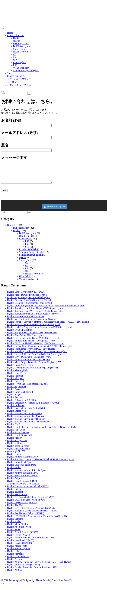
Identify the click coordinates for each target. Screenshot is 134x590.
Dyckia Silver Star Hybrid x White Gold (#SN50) (31, 512)
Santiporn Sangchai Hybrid (26, 70)
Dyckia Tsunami (15, 496)
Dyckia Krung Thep (16, 377)
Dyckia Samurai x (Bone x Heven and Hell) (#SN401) (33, 515)
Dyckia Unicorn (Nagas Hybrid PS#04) (26, 504)
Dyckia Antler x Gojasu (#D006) (23, 477)
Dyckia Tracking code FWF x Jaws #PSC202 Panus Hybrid (35, 315)
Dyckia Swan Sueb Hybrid (20, 396)
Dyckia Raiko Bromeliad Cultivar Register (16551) (31, 542)
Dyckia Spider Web (16, 415)
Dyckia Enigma (14, 482)
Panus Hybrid (19, 62)
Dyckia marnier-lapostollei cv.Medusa (25, 420)
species (16, 41)
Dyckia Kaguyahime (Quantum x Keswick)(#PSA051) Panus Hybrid (40, 350)
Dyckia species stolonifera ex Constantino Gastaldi (31, 323)
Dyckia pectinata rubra (18, 450)
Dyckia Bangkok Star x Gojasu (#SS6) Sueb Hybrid (32, 337)
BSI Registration (21, 43)
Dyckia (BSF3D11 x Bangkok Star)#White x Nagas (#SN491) (37, 520)
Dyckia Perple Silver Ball (19, 439)
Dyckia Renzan (14, 402)
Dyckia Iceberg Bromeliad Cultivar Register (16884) (32, 372)
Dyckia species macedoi (18, 453)
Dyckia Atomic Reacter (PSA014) (23, 569)
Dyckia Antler (14, 472)
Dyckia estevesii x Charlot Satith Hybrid (27, 412)
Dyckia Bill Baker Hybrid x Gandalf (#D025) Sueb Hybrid (35, 348)
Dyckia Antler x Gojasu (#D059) (23, 461)
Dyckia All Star (14, 574)
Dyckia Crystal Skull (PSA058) (22, 507)
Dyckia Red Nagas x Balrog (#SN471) (25, 518)
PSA (15, 65)
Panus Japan (15, 584)
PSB (27, 248)
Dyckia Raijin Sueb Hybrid (20, 369)
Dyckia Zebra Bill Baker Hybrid (22, 480)
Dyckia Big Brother (16, 391)
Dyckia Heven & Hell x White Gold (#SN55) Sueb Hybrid (35, 358)
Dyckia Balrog (14, 493)
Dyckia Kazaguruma (17, 445)
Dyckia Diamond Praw (18, 561)
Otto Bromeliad (26, 240)
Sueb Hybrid (19, 49)
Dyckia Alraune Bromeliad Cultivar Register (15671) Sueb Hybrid (39, 566)
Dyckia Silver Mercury (18, 437)
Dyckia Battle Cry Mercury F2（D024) (26, 296)
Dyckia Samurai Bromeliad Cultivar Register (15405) (32, 318)
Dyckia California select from (21, 469)
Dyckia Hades (14, 526)
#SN (15, 59)
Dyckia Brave (13, 534)
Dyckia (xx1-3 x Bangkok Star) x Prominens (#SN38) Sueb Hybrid (39, 331)
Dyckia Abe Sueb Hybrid (19, 531)
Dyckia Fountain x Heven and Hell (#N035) (28, 491)
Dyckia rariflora (15, 447)
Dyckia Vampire (15, 523)
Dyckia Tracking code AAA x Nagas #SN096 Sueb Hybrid (35, 312)
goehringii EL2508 (16, 455)
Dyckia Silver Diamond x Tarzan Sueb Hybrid (29, 361)
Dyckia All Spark (15, 383)
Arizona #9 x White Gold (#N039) (23, 488)
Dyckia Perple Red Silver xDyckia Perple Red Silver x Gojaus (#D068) (41, 431)
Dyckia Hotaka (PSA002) (19, 547)
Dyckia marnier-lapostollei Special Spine (27, 474)
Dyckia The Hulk (15, 509)
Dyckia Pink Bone (16, 434)
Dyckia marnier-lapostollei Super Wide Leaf (28, 426)
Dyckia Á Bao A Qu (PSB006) (21, 404)
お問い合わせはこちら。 (20, 85)
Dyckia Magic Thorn (17, 550)
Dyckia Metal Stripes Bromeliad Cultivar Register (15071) (35, 366)
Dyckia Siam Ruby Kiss (18, 553)
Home (10, 32)
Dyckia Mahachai (15, 558)
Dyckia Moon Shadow (18, 528)
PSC (27, 251)
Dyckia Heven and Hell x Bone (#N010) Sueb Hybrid (33, 342)
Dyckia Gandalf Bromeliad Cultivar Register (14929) (32, 572)
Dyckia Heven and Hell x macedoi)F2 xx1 (27, 388)
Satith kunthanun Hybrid (31, 259)
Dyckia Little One (16, 410)
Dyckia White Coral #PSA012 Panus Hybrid (28, 364)
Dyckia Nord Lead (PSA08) (20, 545)
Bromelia (11, 229)
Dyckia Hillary (14, 555)
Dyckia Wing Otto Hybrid (19, 334)
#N (14, 57)
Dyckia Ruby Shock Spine (19, 466)
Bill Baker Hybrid (22, 46)
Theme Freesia (43, 584)
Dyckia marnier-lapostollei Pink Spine (25, 321)
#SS (27, 275)
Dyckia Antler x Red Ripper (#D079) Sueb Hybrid (31, 345)
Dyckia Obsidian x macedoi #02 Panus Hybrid (29, 307)
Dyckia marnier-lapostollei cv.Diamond (26, 423)
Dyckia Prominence (16, 563)
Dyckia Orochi (14, 458)
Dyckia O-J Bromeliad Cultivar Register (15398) (30, 501)
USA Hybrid (25, 281)
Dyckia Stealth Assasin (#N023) (22, 536)
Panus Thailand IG (16, 76)
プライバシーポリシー (19, 78)
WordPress (69, 584)
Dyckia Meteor (14, 442)
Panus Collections (15, 35)
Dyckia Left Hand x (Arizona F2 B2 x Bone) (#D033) (33, 407)
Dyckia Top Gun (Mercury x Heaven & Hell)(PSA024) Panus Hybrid (40, 464)
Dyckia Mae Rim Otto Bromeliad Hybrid (27, 299)
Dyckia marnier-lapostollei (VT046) (24, 418)
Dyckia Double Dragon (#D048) (22, 485)
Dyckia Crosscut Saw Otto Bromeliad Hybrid (29, 304)
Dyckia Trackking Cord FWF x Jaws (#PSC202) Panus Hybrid (37, 356)
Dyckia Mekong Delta (17, 375)
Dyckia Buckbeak (15, 385)
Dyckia (16, 38)
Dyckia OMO (13, 429)
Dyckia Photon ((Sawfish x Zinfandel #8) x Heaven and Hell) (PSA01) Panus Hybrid (48, 326)
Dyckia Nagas (14, 399)
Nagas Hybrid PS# (22, 51)
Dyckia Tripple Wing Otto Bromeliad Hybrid (28, 302)
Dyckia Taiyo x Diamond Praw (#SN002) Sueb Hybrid (33, 329)
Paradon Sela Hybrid (29, 254)
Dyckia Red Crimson (17, 499)
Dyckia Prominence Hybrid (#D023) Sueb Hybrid (31, 353)
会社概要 (12, 82)
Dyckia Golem (14, 393)
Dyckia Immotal (15, 380)
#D (14, 54)
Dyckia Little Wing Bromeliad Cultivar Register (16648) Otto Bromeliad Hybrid (45, 310)
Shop (9, 73)
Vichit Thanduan (21, 68)
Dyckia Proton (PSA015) (19, 539)
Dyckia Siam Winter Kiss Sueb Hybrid (25, 339)
